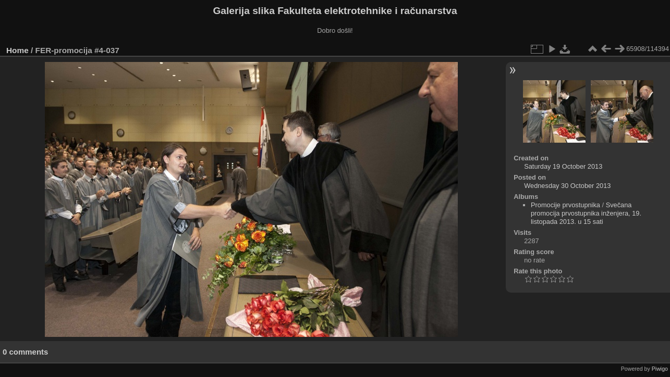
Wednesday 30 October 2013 (567, 186)
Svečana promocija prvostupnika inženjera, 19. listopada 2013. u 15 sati (586, 213)
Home (17, 50)
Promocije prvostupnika (565, 205)
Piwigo (660, 369)
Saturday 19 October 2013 (563, 166)
